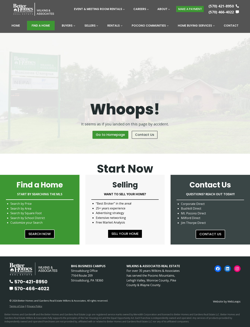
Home (16, 25)
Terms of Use (17, 306)
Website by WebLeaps (227, 301)
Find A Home (41, 25)
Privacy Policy (34, 306)
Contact (231, 25)
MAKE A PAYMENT (190, 9)
